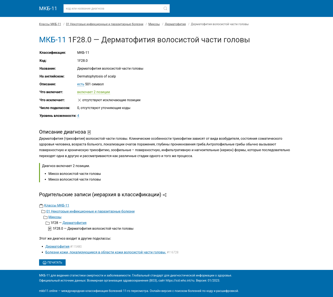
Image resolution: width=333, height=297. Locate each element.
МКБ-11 (48, 8)
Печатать (52, 263)
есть (80, 84)
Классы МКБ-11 (50, 24)
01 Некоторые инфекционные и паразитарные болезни (104, 24)
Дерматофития (175, 24)
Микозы (154, 24)
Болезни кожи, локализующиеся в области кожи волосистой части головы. (105, 252)
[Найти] (165, 8)
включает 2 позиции (93, 92)
